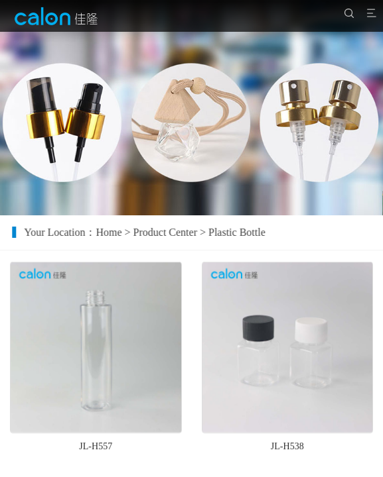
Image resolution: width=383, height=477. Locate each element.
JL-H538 (287, 450)
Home (116, 232)
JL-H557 (95, 450)
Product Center (172, 232)
